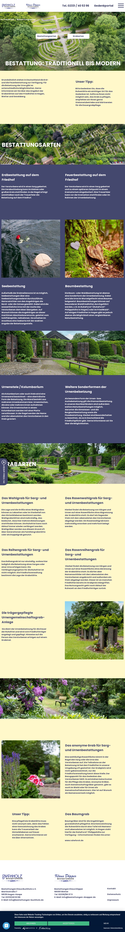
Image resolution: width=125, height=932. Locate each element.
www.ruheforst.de (74, 840)
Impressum (113, 900)
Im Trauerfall (7, 19)
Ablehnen (30, 924)
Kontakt (111, 888)
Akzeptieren (68, 924)
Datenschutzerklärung (117, 928)
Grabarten (78, 36)
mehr (106, 924)
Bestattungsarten (46, 36)
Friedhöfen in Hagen (87, 312)
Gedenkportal (103, 6)
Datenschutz (114, 894)
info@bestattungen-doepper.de (79, 897)
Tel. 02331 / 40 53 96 (75, 6)
